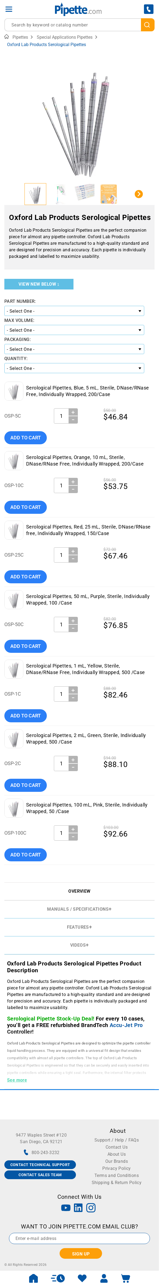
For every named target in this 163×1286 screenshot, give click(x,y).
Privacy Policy (116, 1168)
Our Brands (116, 1161)
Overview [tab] (79, 891)
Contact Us (117, 1147)
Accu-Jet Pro (126, 1025)
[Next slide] (139, 194)
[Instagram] (91, 1208)
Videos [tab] (78, 945)
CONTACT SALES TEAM (40, 1175)
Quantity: (16, 358)
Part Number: (20, 301)
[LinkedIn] (78, 1208)
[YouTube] (65, 1208)
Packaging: (17, 339)
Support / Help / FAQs (116, 1140)
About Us (116, 1154)
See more (17, 1080)
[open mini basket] (125, 1278)
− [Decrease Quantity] (73, 419)
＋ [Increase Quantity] (73, 412)
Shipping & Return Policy (117, 1182)
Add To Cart (25, 437)
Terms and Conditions (116, 1175)
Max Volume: (19, 320)
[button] (35, 194)
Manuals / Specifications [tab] (78, 909)
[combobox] (79, 24)
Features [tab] (78, 927)
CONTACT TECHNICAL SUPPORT (40, 1165)
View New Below (39, 284)
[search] (148, 24)
